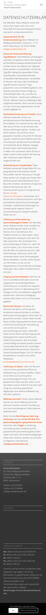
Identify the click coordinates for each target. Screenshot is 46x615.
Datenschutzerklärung (28, 610)
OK (13, 610)
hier (14, 214)
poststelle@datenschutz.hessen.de (18, 362)
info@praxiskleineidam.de (14, 49)
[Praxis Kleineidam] (19, 4)
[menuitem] (41, 5)
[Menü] (41, 5)
